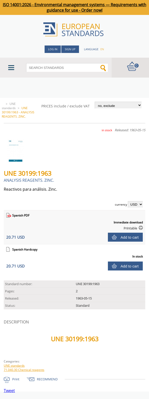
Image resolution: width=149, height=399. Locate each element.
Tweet (9, 390)
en (102, 49)
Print (15, 379)
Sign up (70, 49)
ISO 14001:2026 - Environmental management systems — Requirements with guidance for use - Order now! (74, 7)
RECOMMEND (47, 379)
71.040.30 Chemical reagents (24, 370)
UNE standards (9, 106)
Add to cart (130, 237)
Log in (52, 49)
